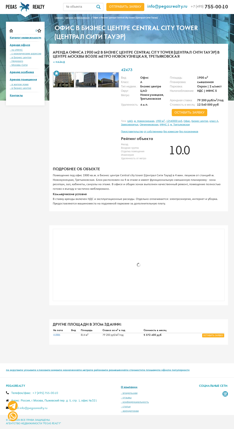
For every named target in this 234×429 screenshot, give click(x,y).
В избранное (56, 73)
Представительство (132, 132)
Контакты (16, 95)
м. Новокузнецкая (144, 121)
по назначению (69, 370)
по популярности (179, 370)
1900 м (160, 121)
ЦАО (130, 121)
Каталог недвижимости (25, 38)
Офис (186, 121)
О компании (129, 387)
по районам (97, 370)
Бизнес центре (200, 121)
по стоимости (133, 370)
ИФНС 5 (164, 124)
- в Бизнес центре (20, 57)
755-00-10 (209, 7)
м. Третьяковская (180, 124)
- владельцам (129, 393)
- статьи (125, 406)
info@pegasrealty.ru (167, 7)
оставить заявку (190, 112)
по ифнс (162, 370)
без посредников (188, 132)
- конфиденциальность (135, 402)
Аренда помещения (23, 79)
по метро (84, 370)
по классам (40, 370)
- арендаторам (130, 411)
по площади (149, 370)
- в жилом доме (19, 84)
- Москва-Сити (19, 65)
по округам (13, 370)
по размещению (115, 370)
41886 (56, 335)
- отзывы (126, 397)
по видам (53, 370)
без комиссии (171, 132)
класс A (214, 121)
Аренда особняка (22, 72)
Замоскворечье (129, 124)
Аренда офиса (20, 45)
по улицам (26, 370)
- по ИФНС (16, 50)
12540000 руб (174, 121)
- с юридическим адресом (25, 53)
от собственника (153, 132)
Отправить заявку (125, 6)
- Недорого (16, 61)
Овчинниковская (149, 124)
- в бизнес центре (20, 88)
